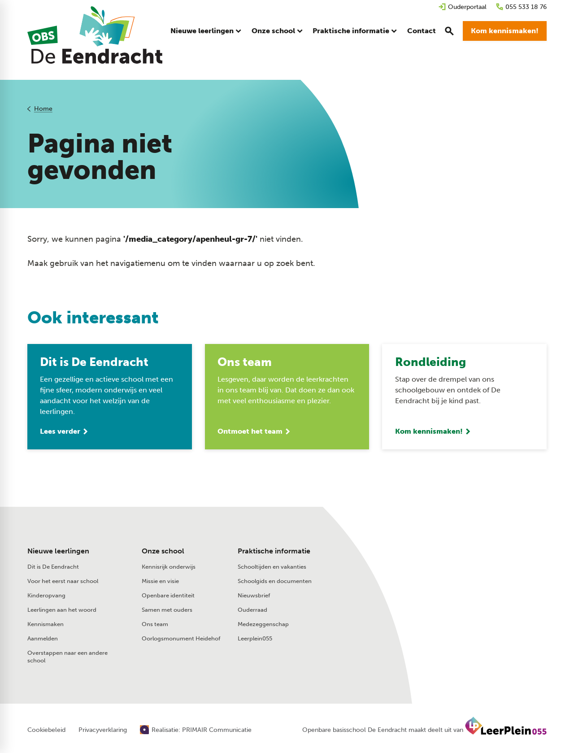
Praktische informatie (274, 552)
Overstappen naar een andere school (67, 657)
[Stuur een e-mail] (449, 568)
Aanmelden (42, 638)
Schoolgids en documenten (275, 581)
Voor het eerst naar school (62, 581)
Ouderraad (252, 610)
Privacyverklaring (102, 730)
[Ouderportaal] (462, 7)
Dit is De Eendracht (53, 567)
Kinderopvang (46, 595)
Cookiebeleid (46, 730)
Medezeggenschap (263, 624)
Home (43, 109)
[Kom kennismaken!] (505, 31)
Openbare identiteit (168, 595)
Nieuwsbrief (254, 595)
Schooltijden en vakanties (272, 567)
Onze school (163, 552)
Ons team (155, 624)
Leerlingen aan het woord (61, 610)
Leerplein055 (255, 638)
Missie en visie (160, 581)
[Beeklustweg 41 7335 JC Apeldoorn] (454, 587)
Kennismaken (45, 624)
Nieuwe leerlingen (58, 552)
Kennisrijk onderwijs (169, 567)
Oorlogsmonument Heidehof (181, 638)
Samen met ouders (167, 610)
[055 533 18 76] (521, 7)
